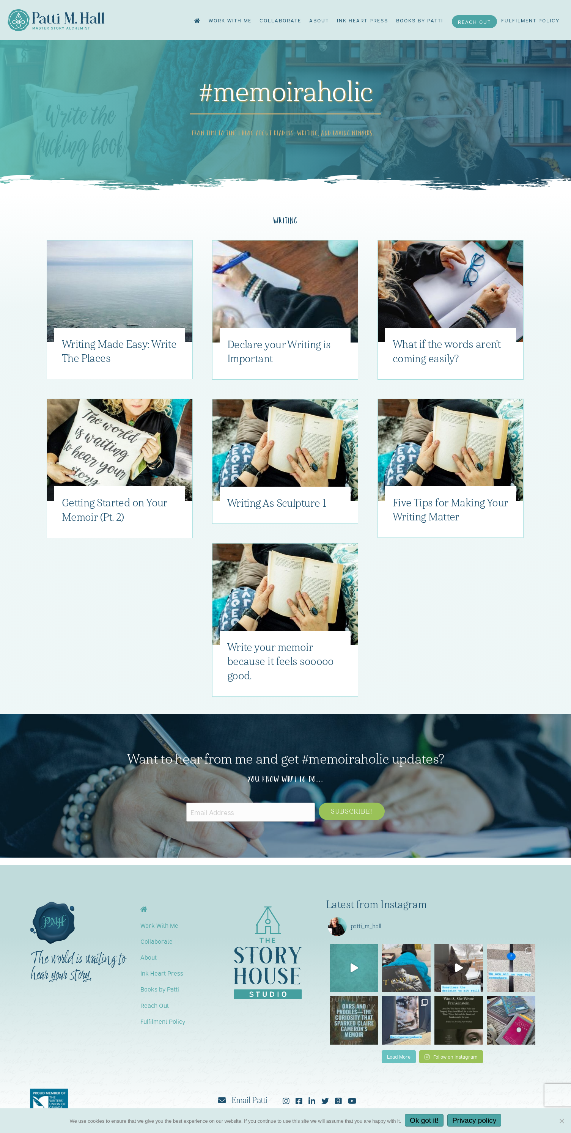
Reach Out (474, 21)
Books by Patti (419, 20)
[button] (352, 811)
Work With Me (230, 20)
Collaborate (280, 20)
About (319, 20)
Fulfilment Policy (530, 20)
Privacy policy (474, 1120)
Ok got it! (424, 1120)
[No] (561, 1121)
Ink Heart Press (362, 20)
